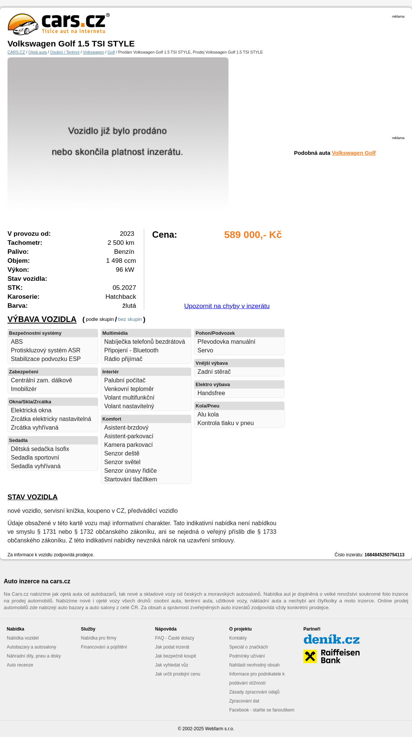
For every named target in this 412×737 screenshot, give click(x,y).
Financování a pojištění (104, 647)
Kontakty (238, 638)
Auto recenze (20, 665)
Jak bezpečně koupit (175, 656)
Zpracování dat (244, 701)
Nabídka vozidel (23, 638)
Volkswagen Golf (354, 153)
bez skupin (130, 319)
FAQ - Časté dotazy (174, 638)
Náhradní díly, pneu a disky (34, 656)
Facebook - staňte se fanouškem (261, 710)
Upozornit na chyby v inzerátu (227, 306)
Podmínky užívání (247, 656)
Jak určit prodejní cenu (177, 674)
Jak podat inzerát (172, 647)
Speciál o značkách (248, 647)
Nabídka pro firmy (98, 638)
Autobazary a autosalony (31, 647)
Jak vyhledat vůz (171, 665)
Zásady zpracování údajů (254, 692)
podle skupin (100, 319)
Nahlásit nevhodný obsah (254, 665)
